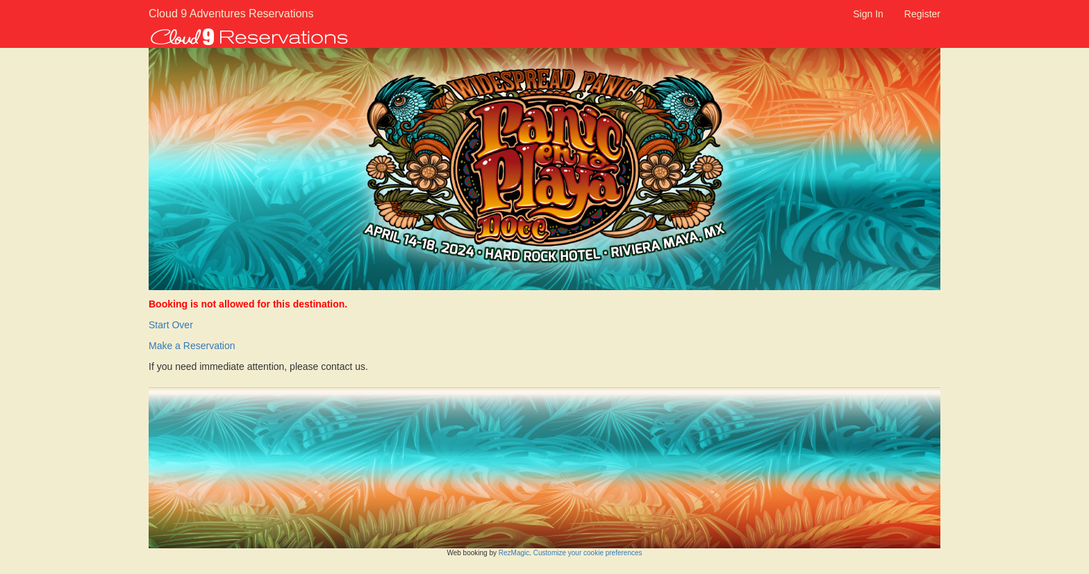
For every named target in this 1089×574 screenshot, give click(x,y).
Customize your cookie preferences (587, 553)
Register (922, 13)
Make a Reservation (192, 345)
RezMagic (514, 553)
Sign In (868, 13)
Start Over (171, 324)
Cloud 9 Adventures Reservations (213, 13)
